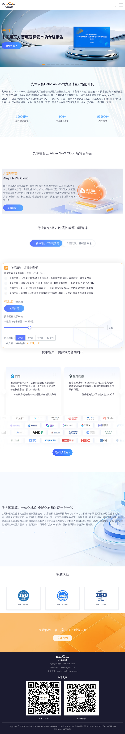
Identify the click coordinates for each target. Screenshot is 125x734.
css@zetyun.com (67, 667)
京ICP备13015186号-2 (96, 726)
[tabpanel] (62, 38)
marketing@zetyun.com (67, 671)
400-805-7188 (69, 664)
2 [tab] (48, 64)
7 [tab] (72, 64)
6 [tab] (67, 64)
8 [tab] (77, 64)
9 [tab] (81, 64)
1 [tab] (43, 64)
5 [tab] (62, 64)
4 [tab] (57, 64)
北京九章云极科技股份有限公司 (72, 726)
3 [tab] (53, 64)
